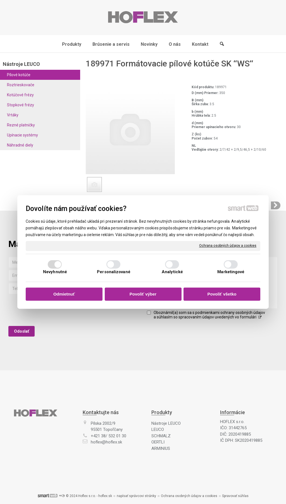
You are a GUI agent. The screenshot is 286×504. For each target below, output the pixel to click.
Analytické (172, 272)
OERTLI (158, 442)
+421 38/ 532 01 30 (108, 435)
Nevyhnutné (55, 272)
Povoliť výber (143, 294)
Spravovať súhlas (235, 496)
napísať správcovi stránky (136, 496)
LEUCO (157, 429)
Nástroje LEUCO (166, 423)
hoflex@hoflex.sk (106, 442)
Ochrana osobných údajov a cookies (227, 246)
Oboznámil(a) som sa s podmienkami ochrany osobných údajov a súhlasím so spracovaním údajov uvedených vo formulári (209, 314)
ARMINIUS (160, 448)
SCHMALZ (161, 435)
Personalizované (113, 272)
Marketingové (230, 272)
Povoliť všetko (222, 294)
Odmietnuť (64, 294)
